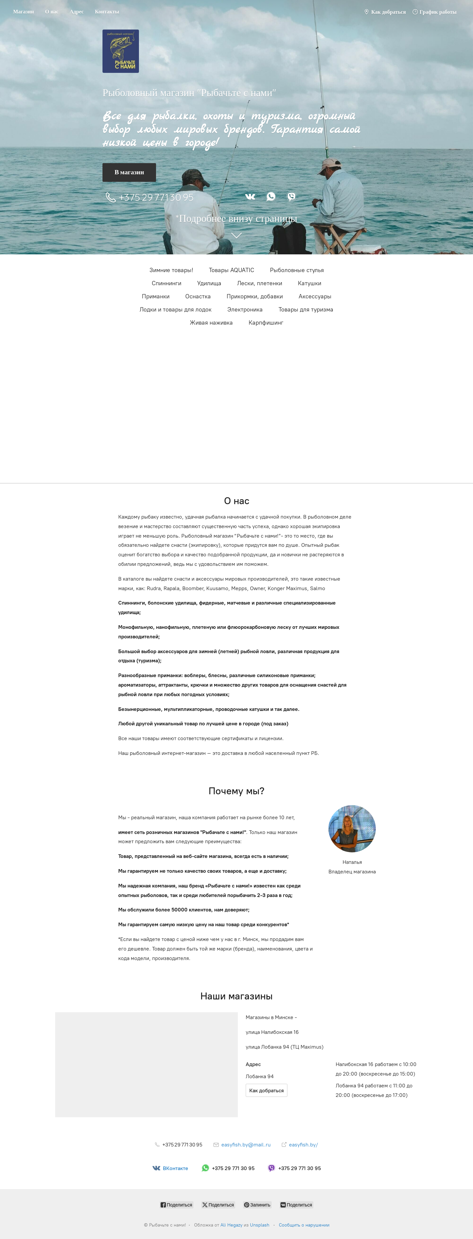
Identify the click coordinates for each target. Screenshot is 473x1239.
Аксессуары (315, 296)
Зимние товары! (171, 270)
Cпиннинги (166, 283)
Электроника (245, 309)
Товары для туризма (306, 309)
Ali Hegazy (231, 1225)
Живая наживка (211, 322)
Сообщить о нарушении (304, 1225)
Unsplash (259, 1225)
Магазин (23, 11)
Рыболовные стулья (297, 270)
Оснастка (198, 296)
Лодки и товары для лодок (176, 309)
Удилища (209, 283)
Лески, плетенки (259, 283)
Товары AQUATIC (231, 270)
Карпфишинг (266, 322)
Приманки (155, 296)
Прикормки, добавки (255, 296)
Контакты (107, 11)
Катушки (309, 283)
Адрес (77, 11)
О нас (51, 11)
